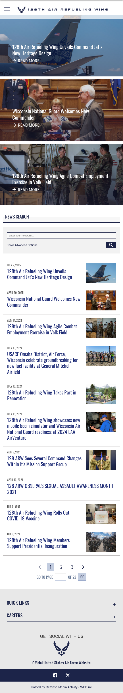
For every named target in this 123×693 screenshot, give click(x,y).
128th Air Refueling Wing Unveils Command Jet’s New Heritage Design (39, 273)
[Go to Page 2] (61, 567)
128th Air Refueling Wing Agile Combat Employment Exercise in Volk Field (42, 329)
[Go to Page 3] (72, 567)
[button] (7, 9)
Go (82, 576)
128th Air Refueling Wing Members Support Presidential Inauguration (38, 542)
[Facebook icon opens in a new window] (55, 675)
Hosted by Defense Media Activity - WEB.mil (61, 687)
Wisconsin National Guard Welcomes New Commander (43, 301)
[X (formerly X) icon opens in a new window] (67, 675)
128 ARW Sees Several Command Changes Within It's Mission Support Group (44, 461)
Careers (15, 615)
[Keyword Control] (61, 235)
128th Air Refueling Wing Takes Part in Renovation (41, 395)
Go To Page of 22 (56, 577)
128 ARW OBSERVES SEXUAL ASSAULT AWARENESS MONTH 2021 (60, 488)
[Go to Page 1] (50, 567)
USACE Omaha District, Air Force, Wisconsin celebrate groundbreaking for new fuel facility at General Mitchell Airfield (42, 362)
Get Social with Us (61, 636)
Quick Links (18, 602)
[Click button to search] (111, 245)
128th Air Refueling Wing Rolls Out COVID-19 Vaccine (38, 515)
